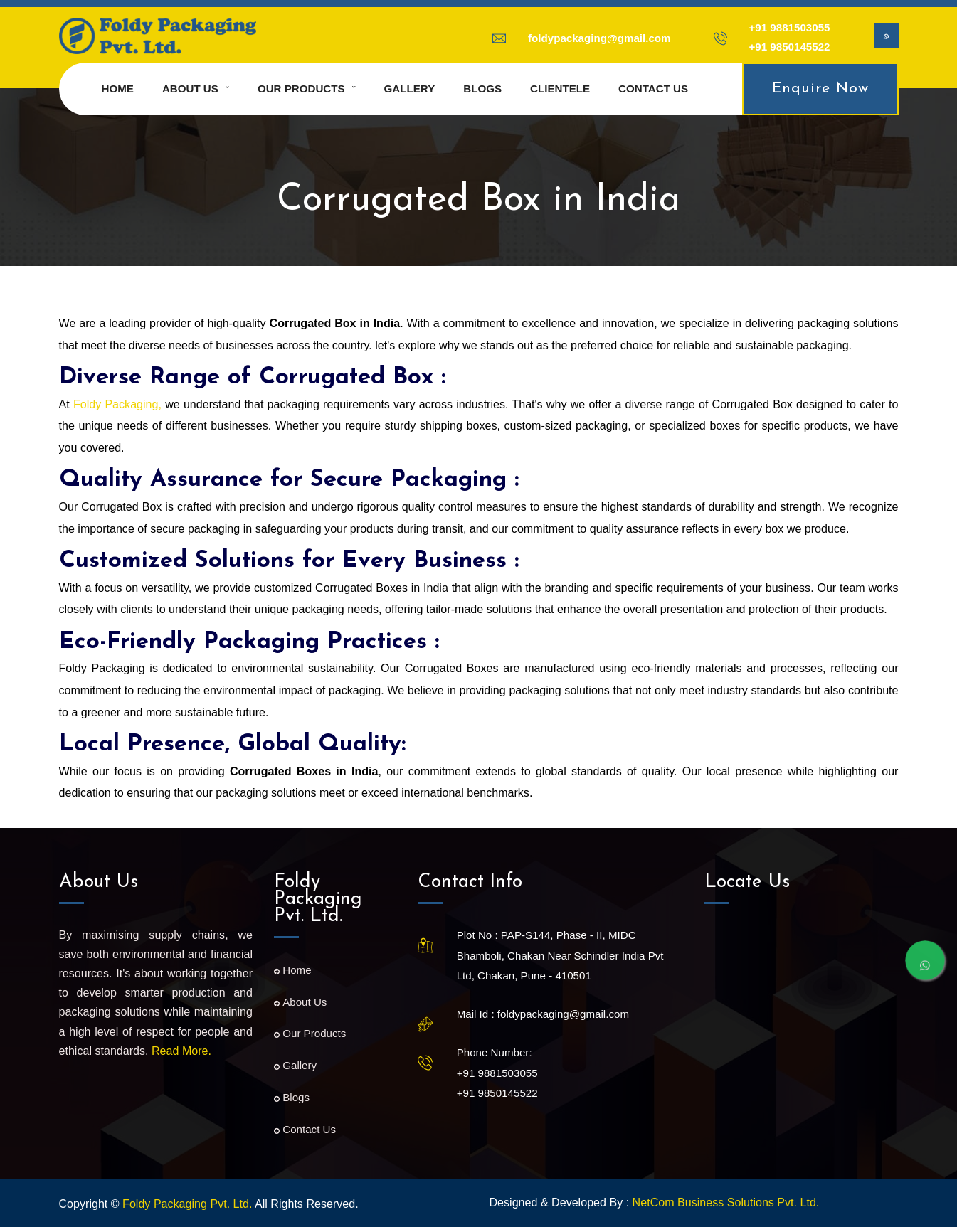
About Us (300, 1002)
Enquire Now (820, 88)
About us (190, 89)
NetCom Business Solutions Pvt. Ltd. (726, 1202)
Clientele (560, 89)
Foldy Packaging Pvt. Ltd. (187, 1203)
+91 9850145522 (789, 47)
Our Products (301, 89)
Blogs (482, 89)
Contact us (653, 89)
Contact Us (305, 1129)
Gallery (409, 89)
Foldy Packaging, (117, 404)
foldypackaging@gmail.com (599, 38)
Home (118, 89)
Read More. (181, 1050)
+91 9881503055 (789, 27)
